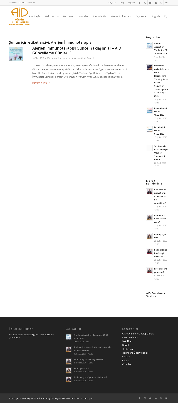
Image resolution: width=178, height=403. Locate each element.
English (131, 2)
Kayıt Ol (112, 2)
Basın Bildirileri (130, 337)
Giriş (122, 2)
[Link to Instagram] (161, 2)
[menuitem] (112, 3)
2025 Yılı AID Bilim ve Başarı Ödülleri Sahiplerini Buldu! (161, 153)
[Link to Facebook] (139, 2)
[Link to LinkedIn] (155, 2)
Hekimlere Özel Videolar (135, 352)
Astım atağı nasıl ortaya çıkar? (160, 218)
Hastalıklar (128, 349)
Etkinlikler (127, 341)
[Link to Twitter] (144, 2)
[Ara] (165, 16)
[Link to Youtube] (150, 2)
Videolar (126, 364)
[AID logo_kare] (19, 16)
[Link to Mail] (166, 2)
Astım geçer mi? (82, 368)
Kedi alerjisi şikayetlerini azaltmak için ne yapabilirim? (160, 196)
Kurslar (65, 58)
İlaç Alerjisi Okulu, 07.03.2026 (159, 130)
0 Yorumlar (52, 58)
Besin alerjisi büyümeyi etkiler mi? (160, 253)
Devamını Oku (41, 82)
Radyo (125, 360)
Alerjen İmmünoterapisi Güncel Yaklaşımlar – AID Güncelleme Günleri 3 (76, 50)
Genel (125, 345)
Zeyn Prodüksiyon (84, 398)
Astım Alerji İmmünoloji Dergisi (138, 333)
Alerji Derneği (87, 58)
